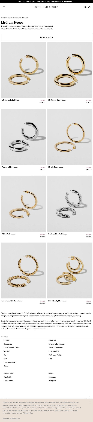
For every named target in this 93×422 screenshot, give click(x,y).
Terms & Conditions (56, 347)
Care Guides (8, 380)
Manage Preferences (11, 418)
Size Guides (8, 377)
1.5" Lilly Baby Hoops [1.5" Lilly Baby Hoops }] (55, 167)
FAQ (5, 358)
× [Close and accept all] (90, 402)
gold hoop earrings (32, 323)
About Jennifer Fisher (11, 347)
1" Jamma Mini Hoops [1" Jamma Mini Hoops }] (9, 167)
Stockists (7, 351)
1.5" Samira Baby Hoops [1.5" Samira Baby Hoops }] (10, 100)
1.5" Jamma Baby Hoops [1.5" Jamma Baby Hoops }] (56, 100)
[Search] (85, 7)
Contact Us (8, 344)
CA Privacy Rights (55, 355)
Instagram (52, 380)
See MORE (4, 336)
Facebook (52, 377)
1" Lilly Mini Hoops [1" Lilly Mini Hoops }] (8, 234)
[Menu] (4, 7)
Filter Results (46, 37)
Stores (6, 355)
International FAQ (10, 362)
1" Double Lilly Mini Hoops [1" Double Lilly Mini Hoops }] (57, 301)
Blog (50, 358)
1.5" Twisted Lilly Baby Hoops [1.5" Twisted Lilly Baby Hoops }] (12, 301)
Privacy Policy (54, 351)
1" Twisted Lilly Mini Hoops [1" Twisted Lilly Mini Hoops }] (57, 234)
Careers (6, 366)
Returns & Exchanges (56, 344)
